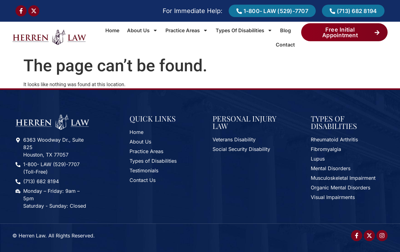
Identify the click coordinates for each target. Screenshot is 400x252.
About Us (142, 30)
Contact (285, 45)
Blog (285, 30)
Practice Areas (186, 30)
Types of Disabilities (244, 30)
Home (112, 30)
